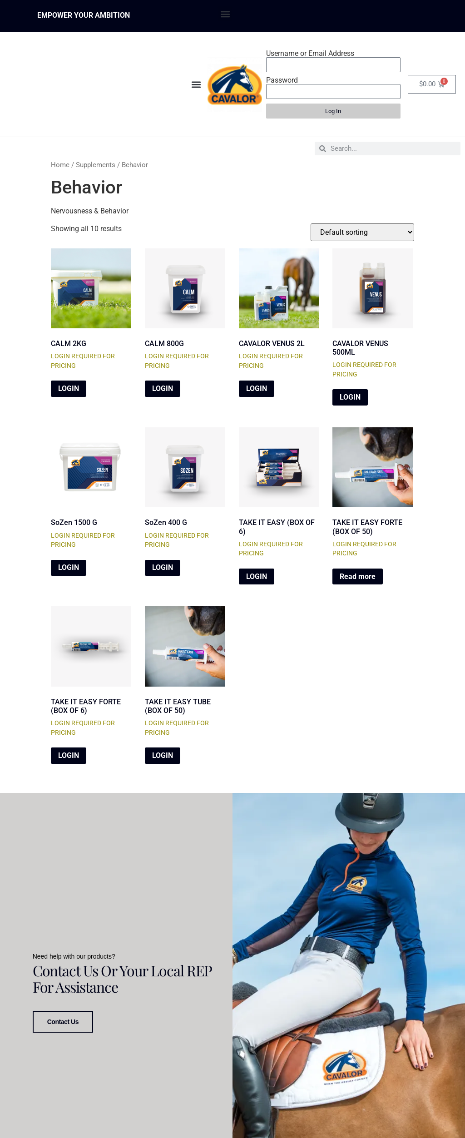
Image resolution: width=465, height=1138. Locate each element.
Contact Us (63, 1019)
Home (60, 165)
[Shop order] (362, 232)
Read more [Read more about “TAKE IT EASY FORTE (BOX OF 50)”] (358, 576)
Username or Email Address (310, 53)
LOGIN (68, 388)
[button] (225, 13)
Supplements (95, 165)
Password (282, 80)
